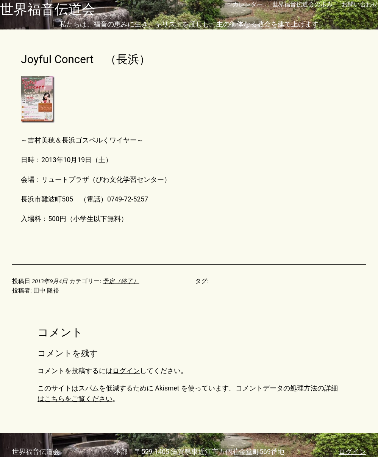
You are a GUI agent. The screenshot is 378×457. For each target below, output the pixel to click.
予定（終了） (121, 281)
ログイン (126, 371)
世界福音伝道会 (47, 9)
